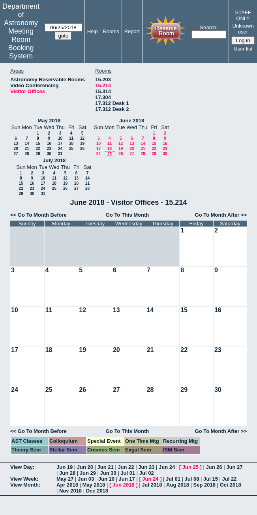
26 (82, 148)
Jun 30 (108, 473)
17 (60, 143)
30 (49, 154)
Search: (209, 27)
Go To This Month (127, 215)
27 (15, 154)
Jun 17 (127, 479)
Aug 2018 (177, 485)
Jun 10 (106, 479)
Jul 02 (146, 473)
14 (26, 143)
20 (15, 148)
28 (26, 154)
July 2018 (54, 160)
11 (71, 138)
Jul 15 (210, 479)
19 (82, 143)
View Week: (24, 479)
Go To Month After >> (221, 215)
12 (82, 138)
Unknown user (242, 29)
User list (243, 49)
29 (38, 154)
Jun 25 (190, 467)
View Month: (25, 485)
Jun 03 (86, 479)
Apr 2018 (67, 485)
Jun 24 (167, 467)
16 (49, 143)
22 (38, 148)
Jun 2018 (124, 485)
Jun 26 (214, 467)
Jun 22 (126, 467)
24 (60, 148)
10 (60, 138)
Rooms (111, 31)
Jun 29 (88, 473)
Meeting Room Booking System (21, 43)
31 (60, 154)
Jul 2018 (152, 485)
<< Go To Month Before (38, 215)
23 (49, 148)
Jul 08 (192, 479)
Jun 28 (67, 473)
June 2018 (131, 121)
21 (26, 148)
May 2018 (49, 121)
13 (15, 143)
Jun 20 (85, 467)
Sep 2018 (204, 485)
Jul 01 (127, 473)
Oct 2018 (230, 485)
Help (92, 31)
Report (132, 31)
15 (38, 143)
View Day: (22, 467)
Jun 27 (234, 467)
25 (71, 148)
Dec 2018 (97, 491)
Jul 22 (229, 479)
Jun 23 (146, 467)
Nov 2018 (70, 491)
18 (71, 143)
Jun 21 (106, 467)
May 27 (64, 479)
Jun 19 (64, 467)
